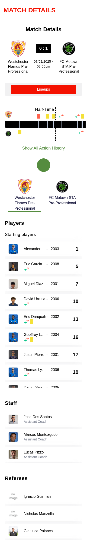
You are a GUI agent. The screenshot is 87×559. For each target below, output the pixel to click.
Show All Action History (43, 148)
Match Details (29, 10)
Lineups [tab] (43, 89)
